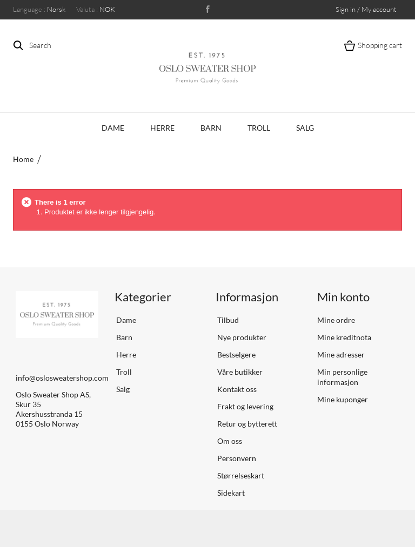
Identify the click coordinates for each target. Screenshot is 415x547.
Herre (162, 127)
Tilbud (227, 320)
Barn (211, 127)
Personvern (236, 458)
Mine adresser (341, 354)
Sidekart (230, 492)
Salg (305, 127)
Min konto (343, 296)
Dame (113, 127)
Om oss (229, 440)
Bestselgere (236, 354)
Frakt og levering (244, 406)
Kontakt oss (236, 389)
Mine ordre (336, 320)
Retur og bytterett (246, 423)
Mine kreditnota (344, 337)
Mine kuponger (342, 399)
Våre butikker (239, 371)
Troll (258, 127)
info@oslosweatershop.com (62, 377)
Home (23, 159)
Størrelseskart (240, 475)
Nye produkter (241, 337)
